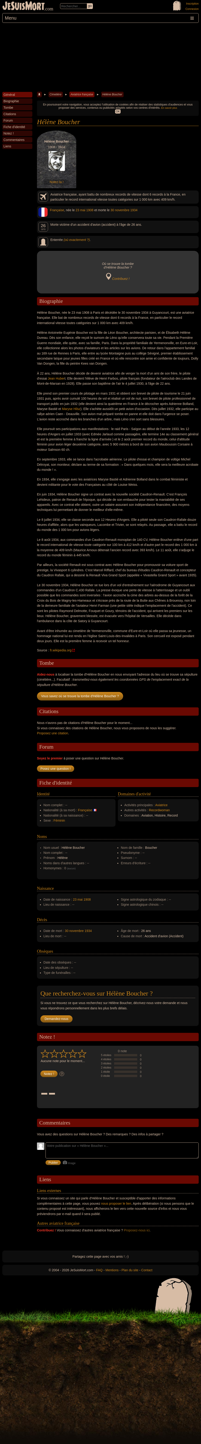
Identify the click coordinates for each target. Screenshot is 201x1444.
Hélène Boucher (112, 94)
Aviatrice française (81, 94)
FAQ (99, 1270)
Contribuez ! (120, 279)
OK (118, 111)
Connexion (192, 9)
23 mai (80, 210)
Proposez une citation (52, 733)
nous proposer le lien (116, 1203)
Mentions (112, 1270)
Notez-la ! (57, 182)
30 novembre (119, 210)
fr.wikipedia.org (60, 650)
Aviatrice (161, 805)
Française (57, 210)
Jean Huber (56, 378)
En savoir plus (169, 107)
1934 (133, 210)
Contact (146, 1270)
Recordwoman (159, 810)
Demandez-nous (56, 1019)
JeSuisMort (23, 6)
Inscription (192, 3)
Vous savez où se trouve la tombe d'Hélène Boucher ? (80, 696)
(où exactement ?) (77, 240)
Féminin (59, 820)
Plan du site (130, 1270)
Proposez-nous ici (136, 1230)
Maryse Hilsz (71, 409)
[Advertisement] (100, 57)
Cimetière (55, 94)
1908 (89, 210)
